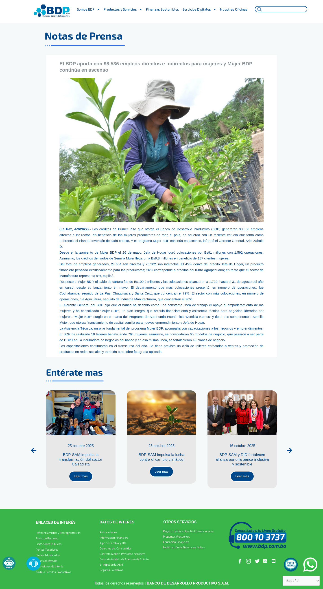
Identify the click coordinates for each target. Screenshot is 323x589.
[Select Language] (300, 580)
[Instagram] (248, 559)
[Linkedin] (266, 559)
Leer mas (80, 474)
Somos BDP (88, 9)
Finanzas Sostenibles (162, 9)
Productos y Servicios (123, 9)
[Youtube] (274, 559)
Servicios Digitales (199, 9)
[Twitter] (257, 559)
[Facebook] (240, 559)
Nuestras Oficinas (233, 9)
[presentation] (33, 449)
